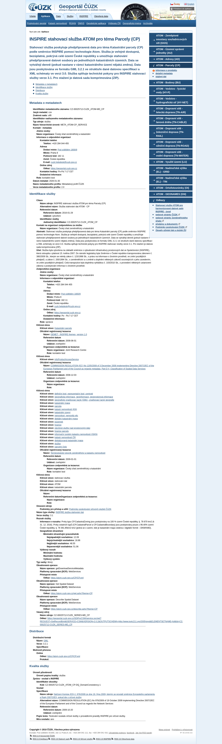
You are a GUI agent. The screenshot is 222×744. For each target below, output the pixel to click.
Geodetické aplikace (96, 23)
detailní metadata (164, 73)
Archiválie (148, 23)
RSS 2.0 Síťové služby (81, 739)
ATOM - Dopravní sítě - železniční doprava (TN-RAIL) (170, 132)
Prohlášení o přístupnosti (182, 730)
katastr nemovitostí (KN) (66, 409)
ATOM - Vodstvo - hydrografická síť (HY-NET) (172, 100)
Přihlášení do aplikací (182, 9)
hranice (58, 425)
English (190, 4)
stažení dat (161, 76)
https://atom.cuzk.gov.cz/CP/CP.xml (67, 578)
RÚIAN (72, 23)
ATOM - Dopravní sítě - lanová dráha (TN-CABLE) (171, 120)
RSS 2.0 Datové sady (59, 739)
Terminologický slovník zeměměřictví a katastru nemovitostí (78, 453)
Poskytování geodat (36, 23)
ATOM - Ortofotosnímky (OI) (172, 187)
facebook (130, 733)
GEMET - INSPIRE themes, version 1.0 (69, 334)
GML (46, 640)
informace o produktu (166, 70)
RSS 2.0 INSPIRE (102, 739)
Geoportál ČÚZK (82, 7)
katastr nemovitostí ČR (65, 437)
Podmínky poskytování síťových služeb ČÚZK (90, 509)
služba (58, 443)
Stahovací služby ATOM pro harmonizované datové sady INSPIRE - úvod (169, 208)
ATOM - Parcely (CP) (168, 65)
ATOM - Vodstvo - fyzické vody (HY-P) (171, 90)
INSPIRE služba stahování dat (70, 512)
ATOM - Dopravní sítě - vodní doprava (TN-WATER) (172, 154)
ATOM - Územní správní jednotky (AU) (170, 51)
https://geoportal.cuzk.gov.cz (64, 168)
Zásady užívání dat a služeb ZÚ (171, 230)
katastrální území (62, 412)
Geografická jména (132, 23)
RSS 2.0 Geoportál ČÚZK (42, 736)
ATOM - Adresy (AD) (168, 59)
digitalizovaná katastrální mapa (69, 440)
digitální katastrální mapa (66, 418)
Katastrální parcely (63, 328)
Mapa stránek (164, 730)
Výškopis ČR (114, 23)
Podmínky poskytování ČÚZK (171, 227)
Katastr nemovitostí (57, 23)
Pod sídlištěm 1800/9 (67, 150)
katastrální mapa (62, 403)
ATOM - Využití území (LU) (171, 161)
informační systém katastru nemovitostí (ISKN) (76, 434)
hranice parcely (62, 431)
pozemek (59, 422)
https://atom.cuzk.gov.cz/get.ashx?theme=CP (71, 593)
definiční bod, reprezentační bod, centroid (74, 394)
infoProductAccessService (67, 359)
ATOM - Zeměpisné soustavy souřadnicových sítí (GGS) (171, 39)
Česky (177, 4)
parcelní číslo (61, 447)
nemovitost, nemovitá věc (66, 415)
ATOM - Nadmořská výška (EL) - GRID (171, 170)
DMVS (81, 23)
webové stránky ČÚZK (168, 215)
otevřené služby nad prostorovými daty (72, 428)
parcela (58, 406)
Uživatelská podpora (117, 733)
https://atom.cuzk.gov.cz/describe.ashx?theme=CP (74, 609)
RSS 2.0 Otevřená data (122, 739)
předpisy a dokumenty (168, 224)
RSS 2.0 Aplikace (38, 739)
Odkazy (160, 200)
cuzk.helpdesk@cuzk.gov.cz (64, 162)
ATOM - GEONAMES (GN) (171, 194)
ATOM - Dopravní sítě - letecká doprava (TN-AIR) (171, 110)
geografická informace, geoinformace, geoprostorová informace (84, 397)
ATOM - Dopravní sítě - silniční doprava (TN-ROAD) (172, 144)
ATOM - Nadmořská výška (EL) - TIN (171, 180)
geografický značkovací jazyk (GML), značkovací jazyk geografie (84, 400)
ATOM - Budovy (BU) (168, 82)
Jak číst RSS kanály (143, 733)
